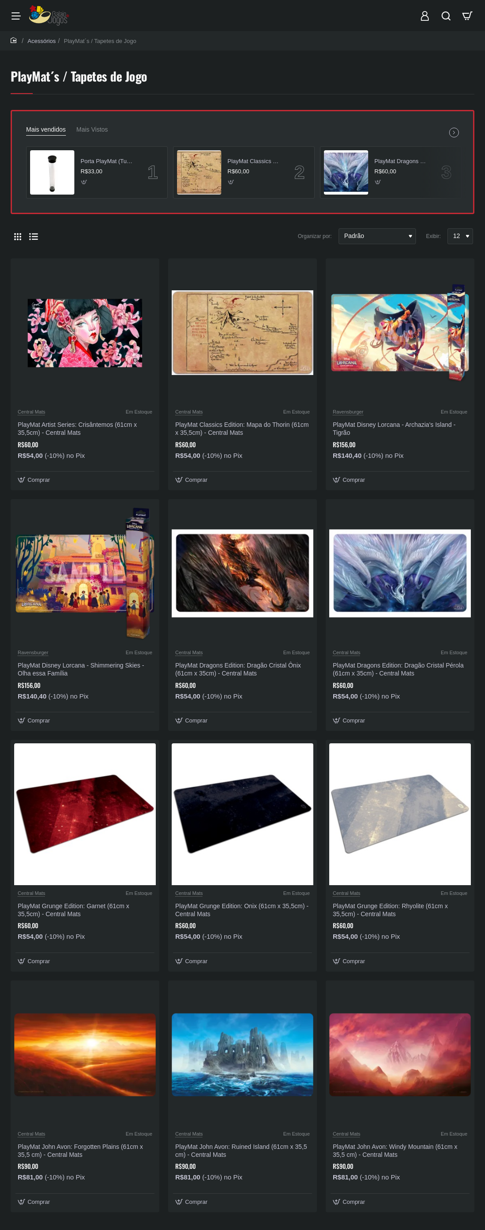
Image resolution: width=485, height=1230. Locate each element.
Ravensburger (348, 411)
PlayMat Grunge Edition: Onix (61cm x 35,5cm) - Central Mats (241, 910)
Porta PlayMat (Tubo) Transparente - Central (108, 161)
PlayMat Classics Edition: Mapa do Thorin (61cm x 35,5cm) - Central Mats (254, 161)
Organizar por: (315, 236)
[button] (84, 182)
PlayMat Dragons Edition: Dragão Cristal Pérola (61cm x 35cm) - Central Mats (401, 161)
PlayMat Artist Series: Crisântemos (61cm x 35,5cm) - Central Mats (77, 428)
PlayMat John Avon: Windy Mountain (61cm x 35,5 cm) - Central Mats (395, 1150)
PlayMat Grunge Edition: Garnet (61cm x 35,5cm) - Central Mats (73, 910)
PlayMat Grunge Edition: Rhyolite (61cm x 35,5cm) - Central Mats (390, 910)
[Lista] (34, 236)
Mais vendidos (46, 129)
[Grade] (18, 236)
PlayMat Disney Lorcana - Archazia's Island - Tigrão (394, 428)
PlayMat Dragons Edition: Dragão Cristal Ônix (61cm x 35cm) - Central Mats (238, 669)
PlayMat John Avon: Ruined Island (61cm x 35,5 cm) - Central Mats (241, 1150)
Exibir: (433, 236)
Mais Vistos (92, 129)
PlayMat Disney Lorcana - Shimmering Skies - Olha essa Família (81, 669)
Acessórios (41, 41)
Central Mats (31, 411)
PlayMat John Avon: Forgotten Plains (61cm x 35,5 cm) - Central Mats (80, 1150)
